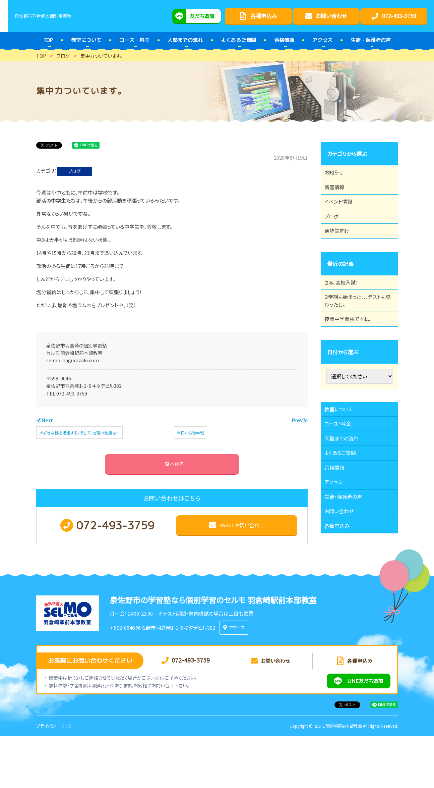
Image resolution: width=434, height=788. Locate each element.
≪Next (44, 420)
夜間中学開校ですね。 (352, 349)
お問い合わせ (342, 572)
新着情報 (338, 193)
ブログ (74, 171)
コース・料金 (341, 461)
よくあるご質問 (344, 498)
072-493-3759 (71, 393)
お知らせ (337, 174)
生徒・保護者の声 (347, 553)
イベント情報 (342, 211)
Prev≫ (300, 420)
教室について (342, 442)
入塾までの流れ (345, 479)
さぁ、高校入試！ (345, 304)
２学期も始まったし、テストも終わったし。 (357, 326)
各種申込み (340, 590)
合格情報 (338, 516)
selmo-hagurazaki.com (72, 360)
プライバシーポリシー (56, 777)
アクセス (336, 535)
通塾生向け (340, 248)
